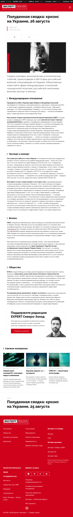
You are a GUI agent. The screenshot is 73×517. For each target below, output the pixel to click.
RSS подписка (30, 503)
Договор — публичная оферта (36, 499)
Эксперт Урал (53, 456)
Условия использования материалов (34, 487)
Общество (29, 368)
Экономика (7, 368)
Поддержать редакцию (21, 331)
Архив (5, 472)
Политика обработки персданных (33, 494)
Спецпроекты (8, 493)
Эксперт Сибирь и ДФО (56, 447)
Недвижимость (30, 441)
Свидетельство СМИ (11, 485)
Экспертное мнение (10, 437)
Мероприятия (30, 433)
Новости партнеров (32, 437)
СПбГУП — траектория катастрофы (58, 372)
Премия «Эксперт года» (34, 446)
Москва (50, 434)
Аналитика (7, 441)
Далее (9, 398)
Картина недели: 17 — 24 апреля (35, 372)
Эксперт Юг (52, 452)
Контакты (6, 480)
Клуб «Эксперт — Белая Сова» (11, 498)
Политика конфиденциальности (33, 481)
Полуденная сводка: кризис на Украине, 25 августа (33, 404)
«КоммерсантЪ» (13, 229)
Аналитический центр (12, 468)
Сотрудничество (10, 476)
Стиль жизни (30, 429)
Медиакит (7, 489)
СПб (49, 438)
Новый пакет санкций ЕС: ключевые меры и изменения (13, 373)
